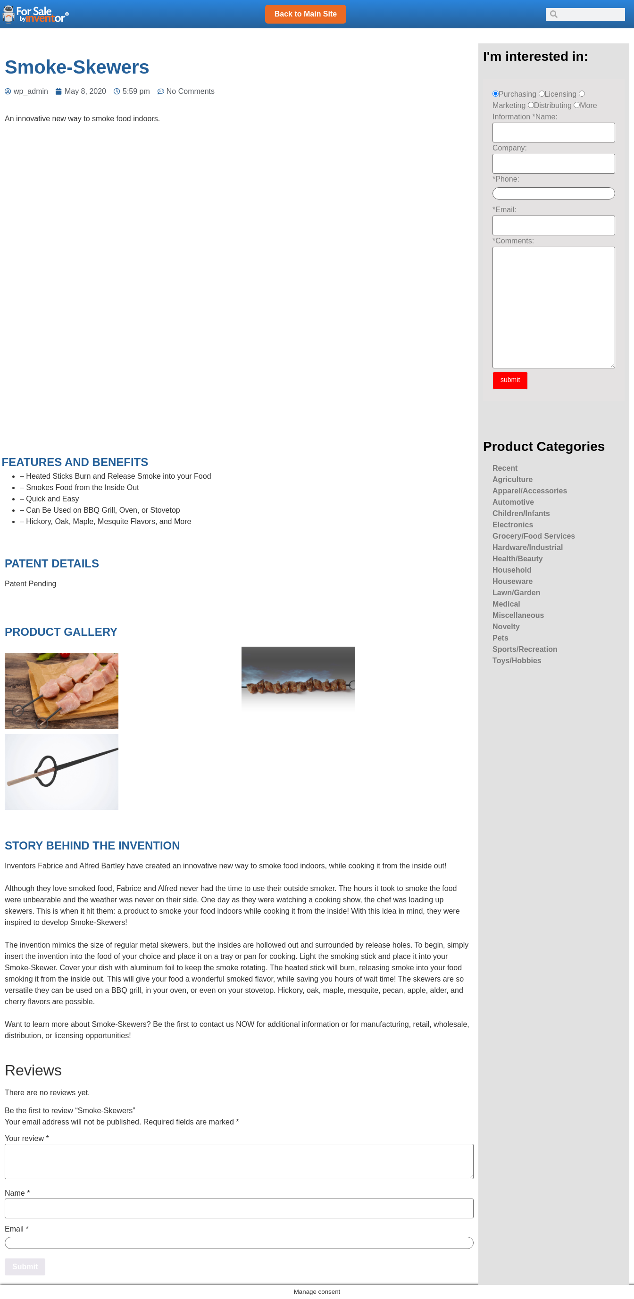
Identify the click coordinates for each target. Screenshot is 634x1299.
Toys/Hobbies (517, 661)
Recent (504, 468)
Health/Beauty (517, 559)
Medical (506, 604)
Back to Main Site (306, 14)
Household (512, 570)
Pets (500, 638)
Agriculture (512, 479)
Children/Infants (521, 513)
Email (17, 1229)
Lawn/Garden (516, 593)
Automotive (513, 502)
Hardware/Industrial (527, 547)
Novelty (506, 627)
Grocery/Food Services (533, 536)
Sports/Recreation (525, 649)
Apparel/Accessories (529, 491)
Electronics (512, 525)
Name (17, 1193)
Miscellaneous (518, 615)
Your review (27, 1138)
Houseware (512, 581)
